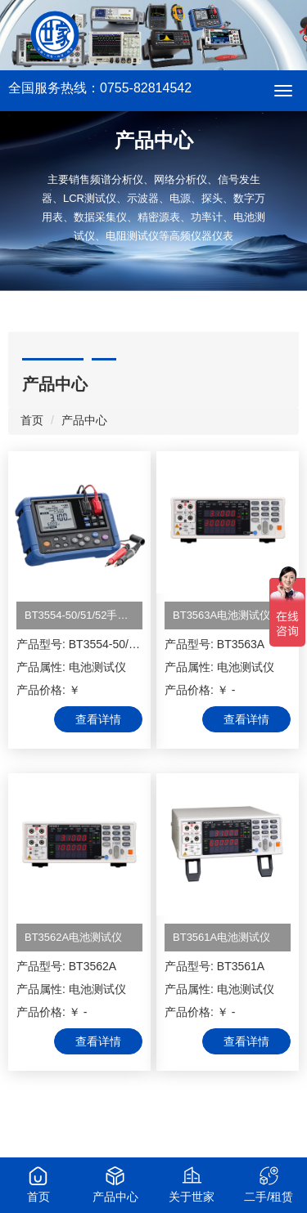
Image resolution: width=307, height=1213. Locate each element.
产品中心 (84, 420)
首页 (31, 420)
